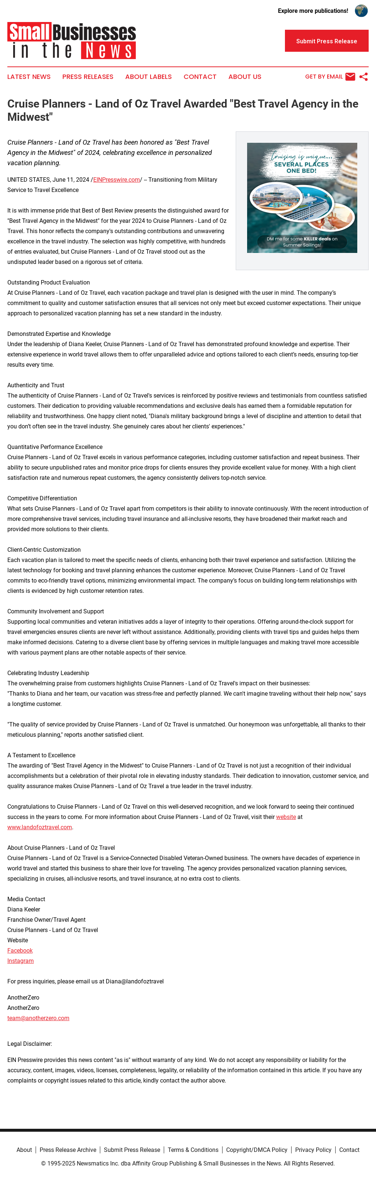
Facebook (20, 950)
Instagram (20, 960)
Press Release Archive (68, 1149)
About (24, 1149)
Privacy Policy (313, 1149)
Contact (200, 77)
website (286, 816)
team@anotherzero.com (38, 1018)
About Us (244, 77)
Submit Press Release (132, 1149)
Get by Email (330, 77)
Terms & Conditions (193, 1149)
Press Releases (87, 77)
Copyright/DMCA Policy (257, 1149)
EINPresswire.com (116, 179)
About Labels (148, 77)
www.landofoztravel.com (39, 827)
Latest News (29, 77)
